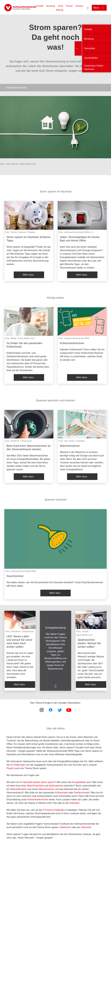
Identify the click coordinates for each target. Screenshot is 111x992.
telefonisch (65, 827)
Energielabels (79, 782)
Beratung (50, 6)
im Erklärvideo (18, 765)
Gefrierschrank (81, 792)
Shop (60, 6)
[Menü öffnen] (99, 8)
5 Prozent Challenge (53, 810)
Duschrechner (15, 576)
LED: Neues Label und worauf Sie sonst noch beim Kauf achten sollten (19, 641)
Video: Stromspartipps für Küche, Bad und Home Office (80, 238)
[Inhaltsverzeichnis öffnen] (55, 87)
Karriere (79, 6)
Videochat (86, 827)
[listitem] (28, 241)
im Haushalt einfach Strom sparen (37, 782)
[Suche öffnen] (87, 8)
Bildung (59, 10)
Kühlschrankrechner (72, 343)
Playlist (10, 768)
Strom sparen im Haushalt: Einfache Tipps (28, 238)
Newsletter (89, 48)
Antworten (74, 803)
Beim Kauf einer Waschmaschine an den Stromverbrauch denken (29, 447)
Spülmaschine (56, 785)
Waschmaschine (35, 785)
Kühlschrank (61, 792)
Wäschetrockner (70, 445)
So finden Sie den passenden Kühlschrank (24, 345)
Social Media (91, 58)
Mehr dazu (28, 275)
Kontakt (39, 6)
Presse (69, 6)
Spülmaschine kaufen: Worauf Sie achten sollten (89, 643)
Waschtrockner (46, 789)
